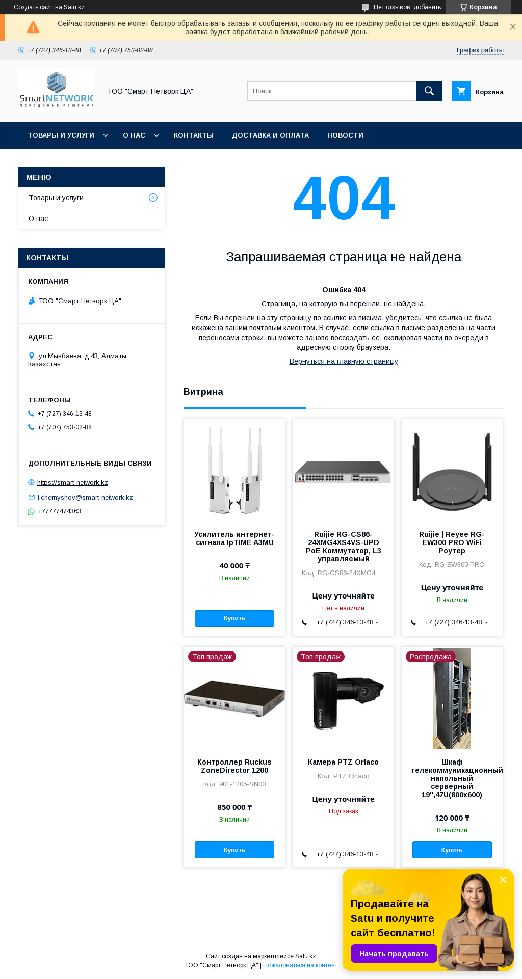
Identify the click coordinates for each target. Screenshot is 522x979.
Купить (234, 618)
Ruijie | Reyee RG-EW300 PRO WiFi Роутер (452, 542)
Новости (345, 135)
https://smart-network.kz (72, 482)
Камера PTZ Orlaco (343, 762)
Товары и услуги (61, 135)
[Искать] (429, 91)
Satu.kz (305, 956)
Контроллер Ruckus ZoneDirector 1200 (234, 766)
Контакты (194, 135)
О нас (134, 135)
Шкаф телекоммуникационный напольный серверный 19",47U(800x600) (452, 778)
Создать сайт (33, 7)
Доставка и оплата (270, 135)
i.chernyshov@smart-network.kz (85, 497)
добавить (427, 7)
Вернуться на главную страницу (344, 361)
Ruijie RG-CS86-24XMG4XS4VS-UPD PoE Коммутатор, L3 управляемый (343, 546)
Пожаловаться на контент (300, 965)
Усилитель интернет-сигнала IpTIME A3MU (234, 538)
